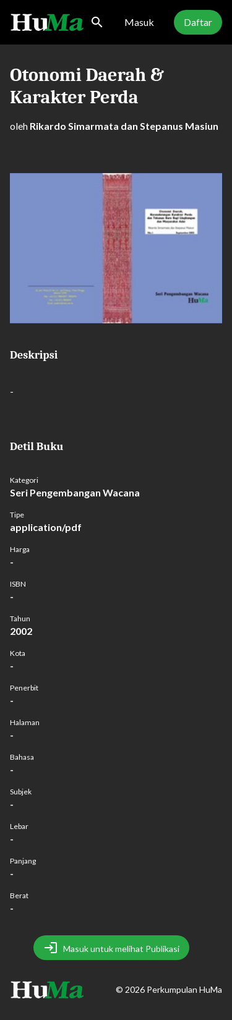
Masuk (139, 22)
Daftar (198, 22)
